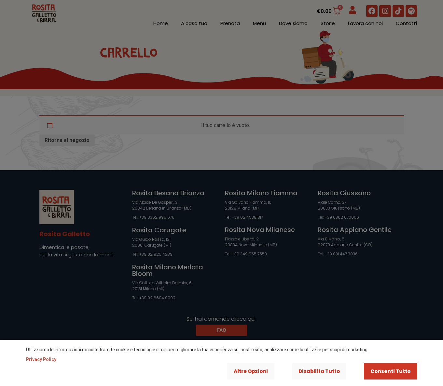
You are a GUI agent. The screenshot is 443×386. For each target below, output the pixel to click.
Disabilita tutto (315, 370)
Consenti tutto (389, 370)
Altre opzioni (244, 370)
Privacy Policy (41, 358)
